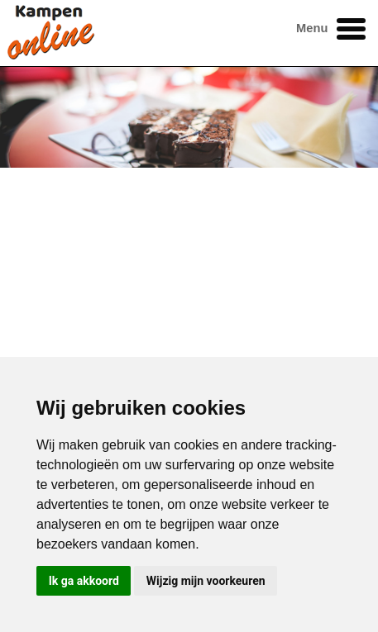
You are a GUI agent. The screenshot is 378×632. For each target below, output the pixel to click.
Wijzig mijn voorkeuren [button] (206, 580)
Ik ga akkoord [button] (84, 580)
